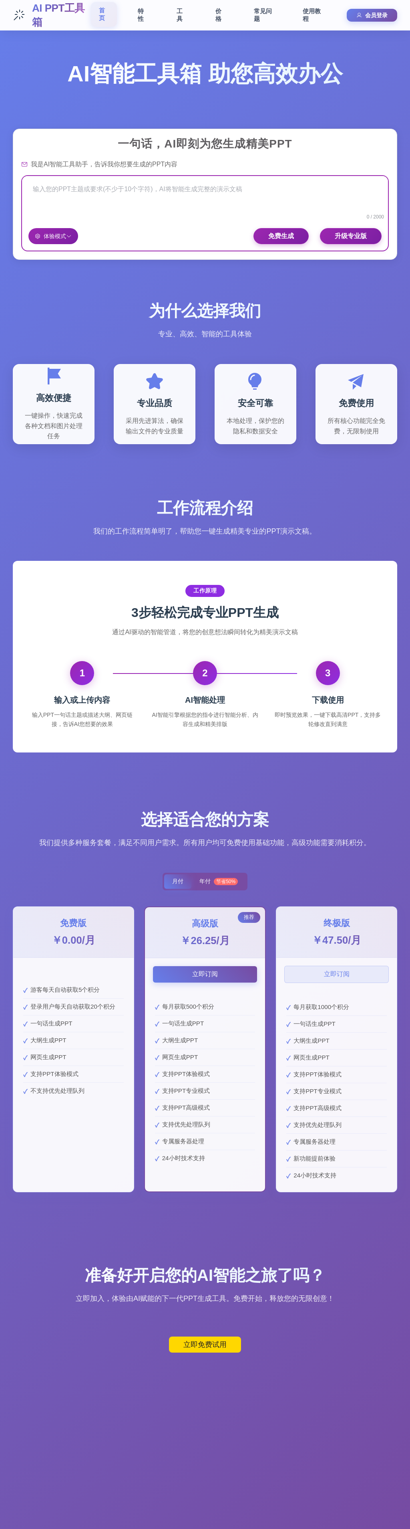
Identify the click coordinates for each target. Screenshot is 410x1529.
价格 (218, 15)
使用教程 (312, 15)
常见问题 (263, 15)
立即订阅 (205, 974)
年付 (220, 882)
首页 (102, 14)
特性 (141, 15)
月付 (176, 882)
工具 (180, 15)
